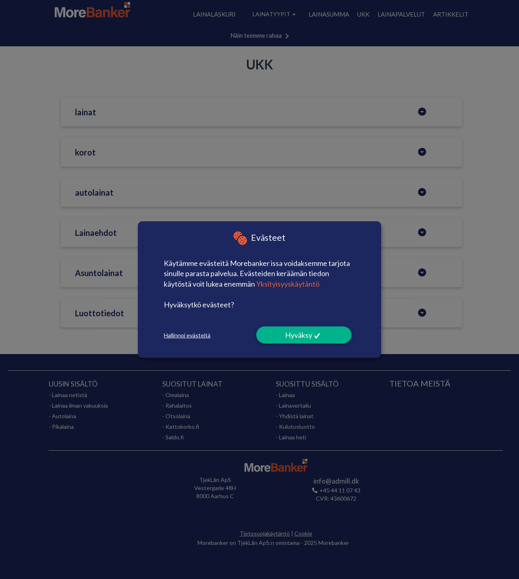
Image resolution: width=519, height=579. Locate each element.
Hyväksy (298, 335)
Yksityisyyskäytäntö (288, 283)
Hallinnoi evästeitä (187, 335)
